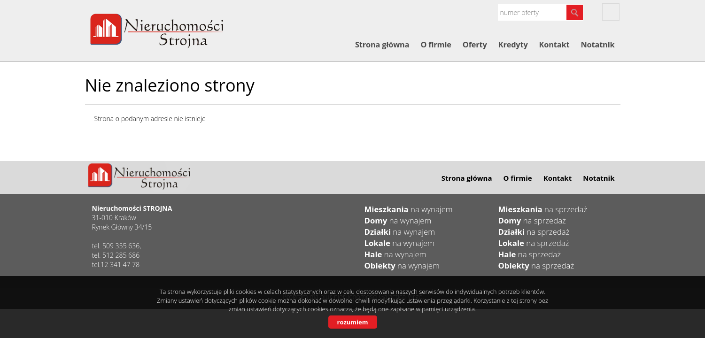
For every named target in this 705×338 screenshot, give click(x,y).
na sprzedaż (543, 209)
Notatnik (597, 44)
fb (611, 12)
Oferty (475, 44)
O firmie (435, 44)
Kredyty (513, 44)
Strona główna (382, 44)
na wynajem (408, 209)
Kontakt (554, 44)
